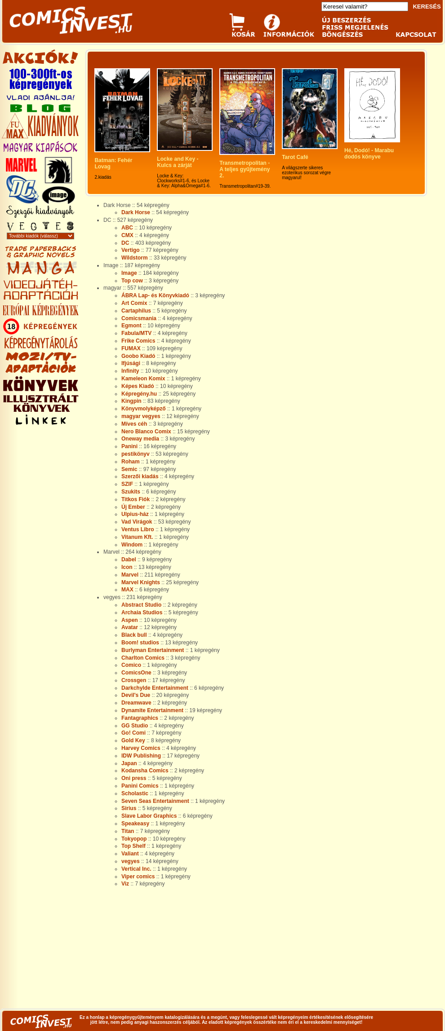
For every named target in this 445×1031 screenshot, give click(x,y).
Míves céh (134, 424)
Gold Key (133, 740)
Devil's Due (135, 695)
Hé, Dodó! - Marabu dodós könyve (369, 153)
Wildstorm (134, 258)
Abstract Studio (141, 605)
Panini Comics (140, 786)
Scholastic (134, 793)
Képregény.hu (139, 394)
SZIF (127, 484)
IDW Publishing (141, 756)
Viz (125, 884)
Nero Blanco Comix (146, 431)
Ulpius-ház (135, 514)
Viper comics (138, 876)
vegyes (130, 861)
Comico (131, 665)
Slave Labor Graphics (149, 816)
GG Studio (134, 726)
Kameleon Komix (143, 378)
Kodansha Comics (145, 770)
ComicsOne (136, 673)
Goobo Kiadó (138, 356)
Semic (129, 469)
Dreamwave (136, 703)
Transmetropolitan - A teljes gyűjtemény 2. (245, 169)
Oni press (133, 778)
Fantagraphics (139, 718)
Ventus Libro (137, 529)
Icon (127, 567)
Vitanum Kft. (137, 537)
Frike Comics (138, 341)
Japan (129, 763)
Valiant (130, 853)
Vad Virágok (136, 522)
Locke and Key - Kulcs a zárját (178, 162)
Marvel (129, 575)
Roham (130, 461)
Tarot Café (295, 157)
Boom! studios (140, 642)
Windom (131, 545)
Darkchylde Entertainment (154, 688)
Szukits (130, 492)
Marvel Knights (140, 582)
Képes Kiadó (137, 386)
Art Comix (134, 303)
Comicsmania (138, 318)
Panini (129, 446)
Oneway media (140, 439)
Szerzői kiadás (140, 476)
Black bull (134, 635)
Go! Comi (133, 733)
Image (129, 273)
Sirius (128, 808)
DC (125, 243)
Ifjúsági (130, 363)
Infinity (130, 371)
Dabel (128, 559)
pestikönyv (135, 454)
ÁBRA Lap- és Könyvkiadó (155, 295)
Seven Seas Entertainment (155, 801)
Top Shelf (133, 846)
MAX (127, 589)
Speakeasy (135, 823)
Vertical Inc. (136, 869)
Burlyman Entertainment (152, 650)
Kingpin (131, 401)
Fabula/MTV (136, 333)
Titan (127, 831)
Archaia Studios (141, 612)
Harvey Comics (140, 748)
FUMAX (131, 348)
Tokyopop (134, 839)
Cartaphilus (136, 311)
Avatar (129, 627)
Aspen (129, 620)
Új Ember (133, 507)
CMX (127, 235)
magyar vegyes (140, 416)
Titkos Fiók (135, 499)
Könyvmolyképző (143, 408)
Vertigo (130, 250)
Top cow (132, 281)
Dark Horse (135, 212)
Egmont (131, 325)
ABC (127, 228)
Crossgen (133, 680)
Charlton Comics (143, 658)
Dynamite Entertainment (152, 710)
